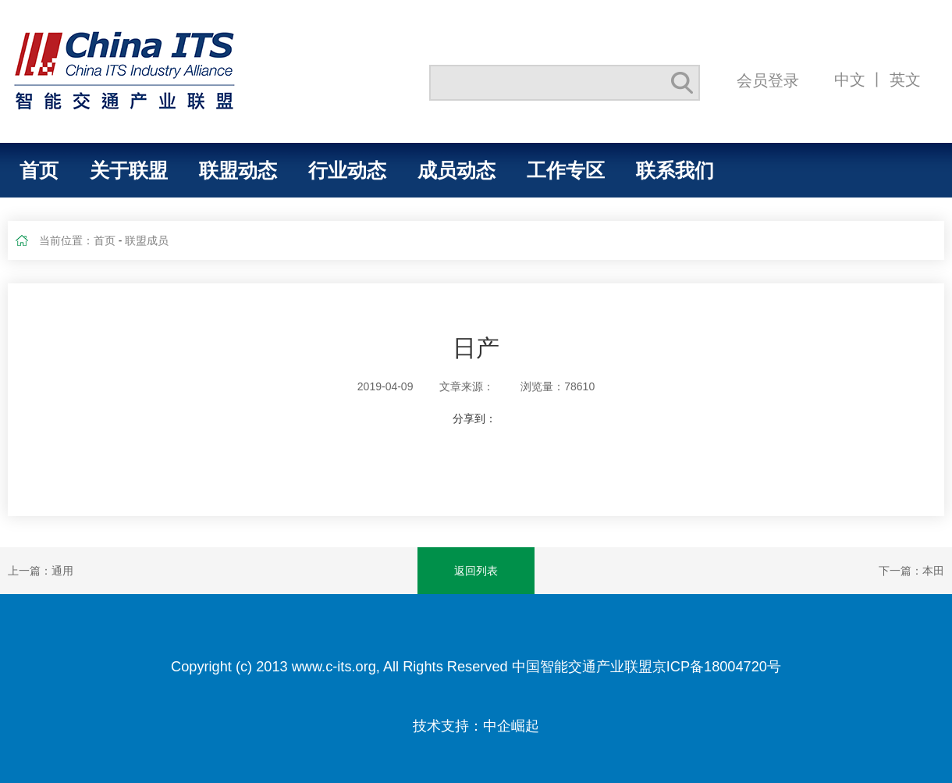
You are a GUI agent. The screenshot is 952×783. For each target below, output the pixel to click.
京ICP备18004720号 (716, 666)
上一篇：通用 (40, 570)
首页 (39, 170)
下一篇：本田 (911, 570)
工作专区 (566, 170)
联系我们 (675, 170)
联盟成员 (147, 240)
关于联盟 (129, 170)
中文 (849, 79)
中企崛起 (511, 726)
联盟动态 (238, 170)
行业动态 (347, 170)
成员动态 (456, 170)
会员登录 (768, 80)
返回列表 (476, 570)
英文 (905, 79)
